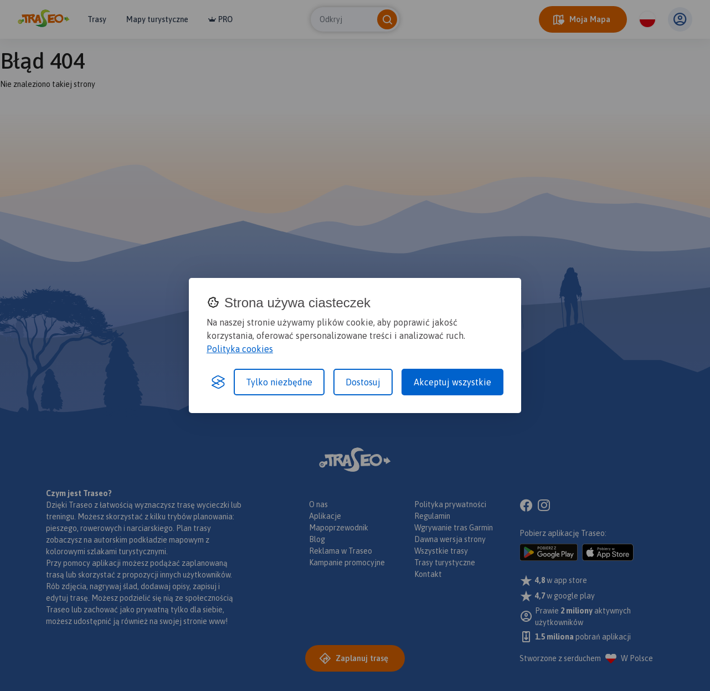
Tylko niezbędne (279, 382)
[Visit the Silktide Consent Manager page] (218, 382)
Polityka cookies (240, 349)
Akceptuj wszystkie (452, 382)
